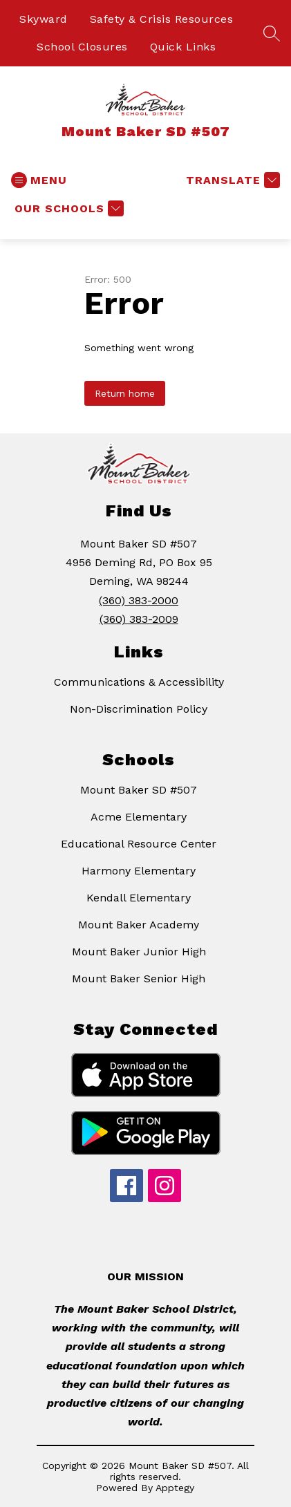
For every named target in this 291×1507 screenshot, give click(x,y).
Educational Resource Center (138, 843)
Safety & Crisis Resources (162, 19)
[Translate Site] (231, 180)
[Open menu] (39, 180)
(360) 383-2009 (139, 619)
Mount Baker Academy (138, 924)
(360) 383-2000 (138, 600)
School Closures (82, 46)
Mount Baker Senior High (138, 978)
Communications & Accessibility (139, 682)
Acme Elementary (139, 816)
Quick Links (183, 46)
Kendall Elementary (138, 897)
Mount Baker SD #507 (138, 789)
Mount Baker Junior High (139, 951)
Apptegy (175, 1487)
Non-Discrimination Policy (138, 708)
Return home (125, 393)
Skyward (43, 19)
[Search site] (271, 33)
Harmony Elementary (139, 870)
